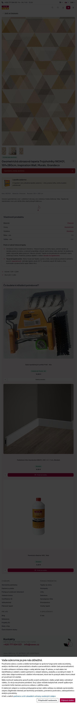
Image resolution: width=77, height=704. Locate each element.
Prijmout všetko (67, 700)
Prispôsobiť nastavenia (47, 700)
